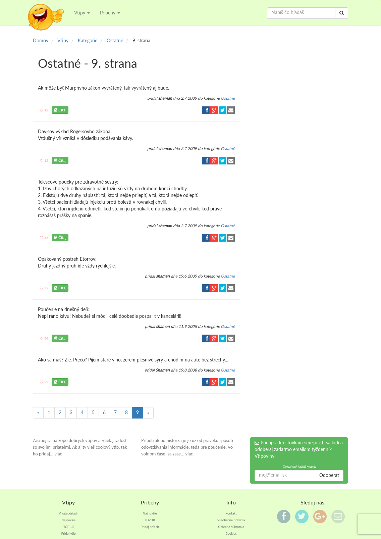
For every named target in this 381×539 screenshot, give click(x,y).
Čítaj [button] (60, 110)
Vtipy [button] (82, 13)
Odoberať (329, 475)
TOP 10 (68, 527)
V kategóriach (68, 513)
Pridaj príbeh (150, 527)
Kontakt (231, 513)
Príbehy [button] (110, 13)
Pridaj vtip (68, 533)
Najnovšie (68, 520)
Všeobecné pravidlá (231, 520)
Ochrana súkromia (231, 527)
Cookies (231, 533)
